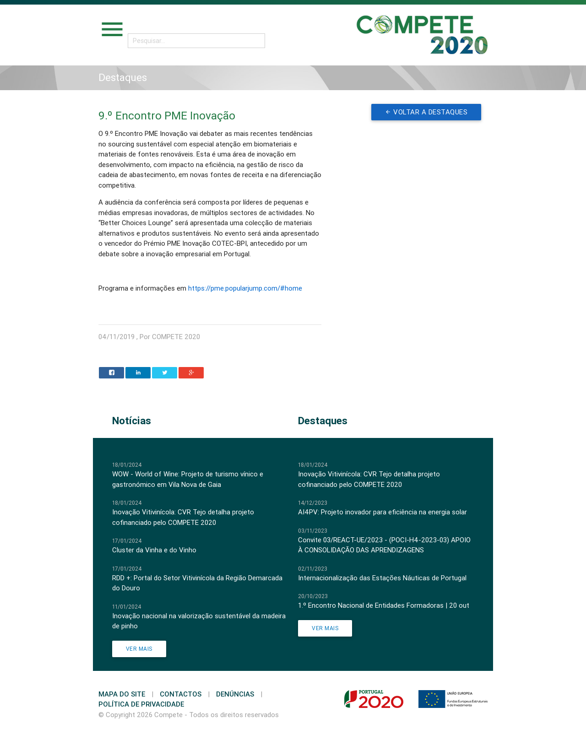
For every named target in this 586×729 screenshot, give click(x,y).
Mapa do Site (121, 694)
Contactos (180, 694)
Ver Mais (139, 648)
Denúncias (235, 694)
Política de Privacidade (141, 704)
